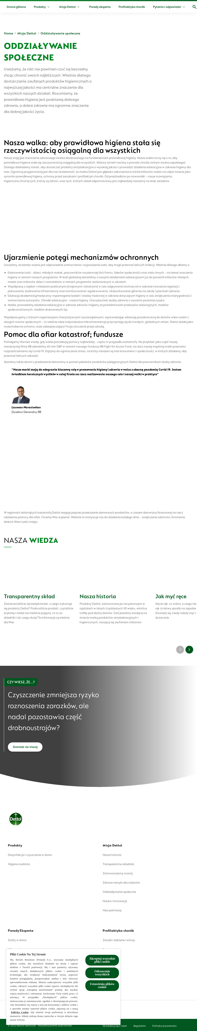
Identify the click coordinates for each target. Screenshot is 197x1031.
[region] (63, 987)
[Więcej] (174, 7)
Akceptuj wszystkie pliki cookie (102, 960)
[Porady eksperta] (113, 7)
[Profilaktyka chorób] (145, 7)
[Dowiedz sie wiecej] (25, 749)
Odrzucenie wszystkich (102, 973)
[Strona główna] (29, 7)
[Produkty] (53, 7)
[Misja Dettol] (80, 7)
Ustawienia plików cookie (102, 985)
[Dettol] (7, 7)
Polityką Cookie (19, 1012)
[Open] (190, 7)
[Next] (189, 650)
